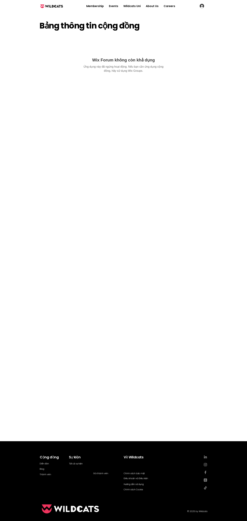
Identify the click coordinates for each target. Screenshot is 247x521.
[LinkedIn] (205, 457)
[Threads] (205, 480)
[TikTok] (205, 488)
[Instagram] (205, 464)
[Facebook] (205, 472)
